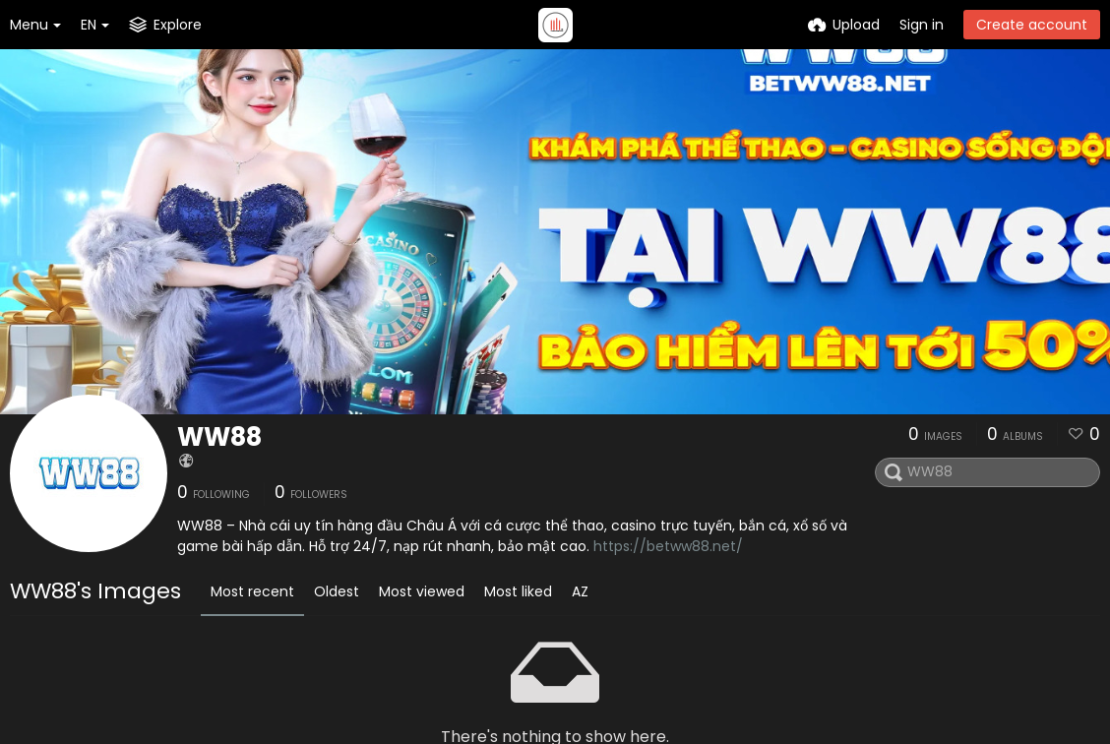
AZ (580, 591)
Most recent (252, 591)
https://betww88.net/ (668, 546)
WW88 (219, 437)
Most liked (518, 591)
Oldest (336, 591)
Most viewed (421, 591)
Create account (1031, 24)
